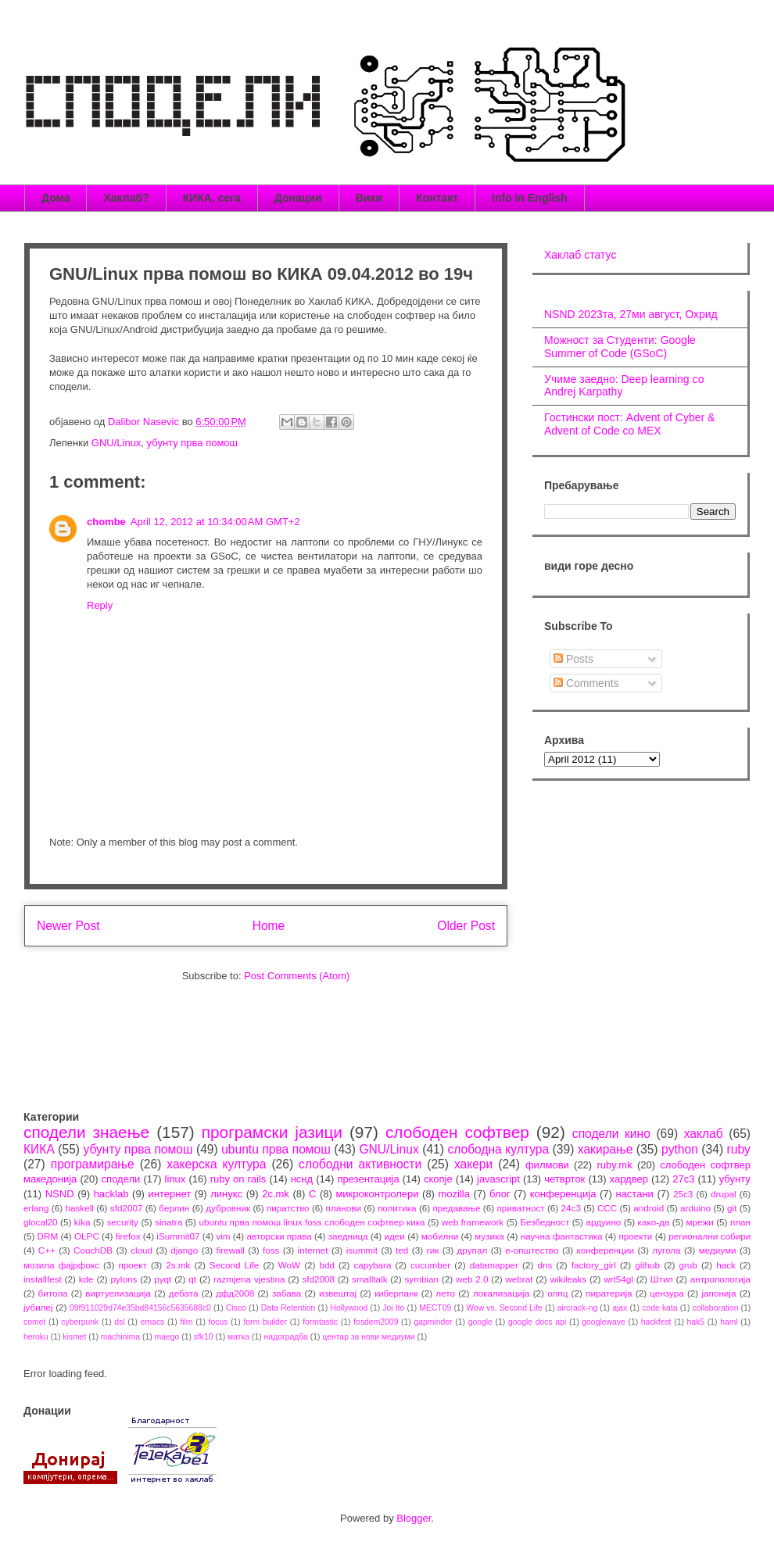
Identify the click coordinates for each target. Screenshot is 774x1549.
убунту (735, 1179)
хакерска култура (216, 1164)
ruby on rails (238, 1179)
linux (175, 1179)
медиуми (717, 1250)
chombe (106, 522)
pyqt (162, 1279)
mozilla (454, 1194)
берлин (174, 1208)
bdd (327, 1265)
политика (397, 1208)
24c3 (571, 1208)
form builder (265, 1322)
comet (34, 1322)
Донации (298, 197)
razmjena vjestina (249, 1279)
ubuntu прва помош (276, 1149)
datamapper (494, 1265)
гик (432, 1250)
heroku (35, 1337)
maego (167, 1337)
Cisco (236, 1308)
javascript (498, 1179)
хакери (473, 1164)
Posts (573, 659)
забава (286, 1293)
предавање (457, 1208)
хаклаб (703, 1133)
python (679, 1149)
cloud (141, 1250)
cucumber (430, 1265)
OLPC (86, 1236)
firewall (230, 1250)
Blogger (413, 1518)
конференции (606, 1250)
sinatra (168, 1222)
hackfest (656, 1322)
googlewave (603, 1322)
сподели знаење (86, 1132)
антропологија (720, 1279)
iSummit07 (177, 1236)
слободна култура (498, 1149)
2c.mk (275, 1194)
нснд (302, 1179)
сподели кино (611, 1133)
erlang (36, 1208)
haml (729, 1322)
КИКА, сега (212, 197)
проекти (635, 1236)
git (731, 1208)
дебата (184, 1293)
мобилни (440, 1236)
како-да (654, 1222)
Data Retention (288, 1308)
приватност (520, 1208)
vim (223, 1236)
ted (402, 1250)
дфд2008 (235, 1293)
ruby (739, 1149)
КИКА (39, 1149)
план (740, 1222)
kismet (74, 1337)
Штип (661, 1279)
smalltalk (369, 1279)
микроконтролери (376, 1194)
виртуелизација (118, 1293)
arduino (695, 1208)
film (186, 1322)
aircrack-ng (577, 1308)
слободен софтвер (457, 1132)
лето (445, 1293)
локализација (501, 1293)
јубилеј (38, 1307)
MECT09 (435, 1308)
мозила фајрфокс (61, 1265)
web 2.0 (472, 1279)
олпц (557, 1293)
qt (192, 1279)
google (480, 1322)
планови (343, 1208)
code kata (659, 1308)
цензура (666, 1293)
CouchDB (93, 1250)
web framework (472, 1222)
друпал (472, 1250)
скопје (438, 1179)
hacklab (111, 1194)
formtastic (320, 1322)
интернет (170, 1194)
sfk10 (203, 1337)
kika (82, 1222)
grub (688, 1265)
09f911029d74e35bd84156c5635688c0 (140, 1308)
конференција (563, 1194)
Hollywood (348, 1308)
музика (489, 1236)
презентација (368, 1179)
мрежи (700, 1222)
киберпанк (396, 1293)
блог (500, 1194)
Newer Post (68, 925)
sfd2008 (318, 1279)
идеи (394, 1236)
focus (218, 1322)
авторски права (278, 1236)
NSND (59, 1194)
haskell (79, 1208)
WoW (289, 1265)
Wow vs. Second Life (504, 1308)
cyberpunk (80, 1322)
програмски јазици (272, 1132)
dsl (119, 1322)
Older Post (466, 925)
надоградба (286, 1337)
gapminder (433, 1322)
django (184, 1250)
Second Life (235, 1265)
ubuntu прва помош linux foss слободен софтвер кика (312, 1222)
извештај (338, 1293)
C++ (47, 1250)
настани (634, 1194)
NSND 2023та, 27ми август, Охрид (631, 314)
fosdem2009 (375, 1322)
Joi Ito (393, 1308)
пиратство (288, 1208)
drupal (723, 1194)
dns (544, 1265)
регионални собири (709, 1236)
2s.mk (178, 1265)
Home (269, 925)
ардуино (603, 1222)
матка (238, 1337)
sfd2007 (126, 1208)
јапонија (718, 1293)
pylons (124, 1279)
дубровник (228, 1208)
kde (86, 1279)
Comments (586, 683)
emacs (153, 1322)
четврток (564, 1179)
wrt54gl (618, 1279)
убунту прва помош (192, 443)
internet (313, 1250)
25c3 (683, 1194)
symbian (421, 1279)
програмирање (92, 1164)
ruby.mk (614, 1165)
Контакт (437, 197)
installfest (42, 1279)
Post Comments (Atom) (296, 976)
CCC (607, 1208)
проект (132, 1265)
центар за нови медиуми (368, 1337)
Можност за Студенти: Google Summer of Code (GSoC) (620, 347)
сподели (121, 1179)
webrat (518, 1279)
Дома (55, 197)
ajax (619, 1308)
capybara (372, 1265)
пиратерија (609, 1293)
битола (53, 1293)
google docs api (537, 1322)
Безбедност (544, 1222)
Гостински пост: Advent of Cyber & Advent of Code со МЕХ (629, 424)
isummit (362, 1250)
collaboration (716, 1308)
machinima (120, 1337)
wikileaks (568, 1279)
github (647, 1265)
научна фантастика (562, 1236)
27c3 (683, 1179)
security (122, 1222)
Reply (100, 605)
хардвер (629, 1179)
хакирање (605, 1149)
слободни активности (360, 1164)
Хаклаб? (126, 197)
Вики (369, 197)
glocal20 (40, 1222)
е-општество (531, 1250)
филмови (547, 1165)
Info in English (529, 197)
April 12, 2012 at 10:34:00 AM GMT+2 (215, 522)
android (648, 1208)
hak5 (696, 1322)
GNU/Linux (116, 443)
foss (271, 1250)
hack (726, 1265)
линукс (226, 1194)
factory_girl (594, 1265)
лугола (666, 1250)
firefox (128, 1236)
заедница (348, 1236)
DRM (48, 1236)
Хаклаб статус (580, 255)
